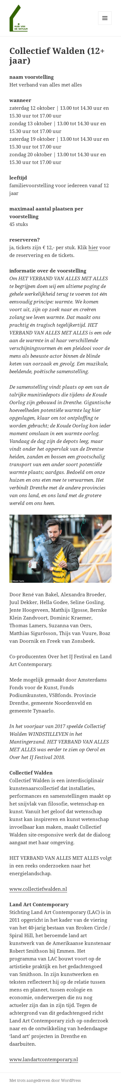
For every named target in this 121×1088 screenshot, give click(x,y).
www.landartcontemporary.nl (43, 1059)
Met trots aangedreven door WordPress (45, 1080)
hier (93, 247)
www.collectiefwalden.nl (38, 889)
